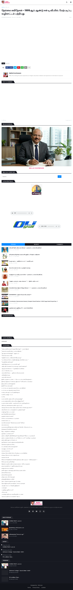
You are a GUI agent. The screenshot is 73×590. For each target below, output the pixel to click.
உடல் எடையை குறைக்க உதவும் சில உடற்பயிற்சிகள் (36, 388)
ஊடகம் (7, 7)
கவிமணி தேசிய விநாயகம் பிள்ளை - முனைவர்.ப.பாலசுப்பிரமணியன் (25, 248)
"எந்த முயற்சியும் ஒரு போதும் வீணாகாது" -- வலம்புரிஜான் (36, 349)
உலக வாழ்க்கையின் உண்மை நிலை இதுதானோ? (36, 401)
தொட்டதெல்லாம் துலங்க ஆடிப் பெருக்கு (36, 481)
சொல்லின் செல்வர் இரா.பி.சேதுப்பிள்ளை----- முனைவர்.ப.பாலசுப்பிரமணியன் (28, 288)
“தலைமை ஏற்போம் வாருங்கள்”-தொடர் (36, 496)
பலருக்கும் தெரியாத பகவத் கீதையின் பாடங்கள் (36, 494)
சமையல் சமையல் (36, 451)
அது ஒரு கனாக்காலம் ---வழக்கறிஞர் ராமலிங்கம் (36, 368)
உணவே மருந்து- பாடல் (36, 395)
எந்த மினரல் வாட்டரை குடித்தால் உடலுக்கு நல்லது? (36, 410)
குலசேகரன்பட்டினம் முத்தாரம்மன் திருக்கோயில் (36, 442)
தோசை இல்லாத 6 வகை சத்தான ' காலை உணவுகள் (36, 483)
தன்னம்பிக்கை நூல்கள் (36, 475)
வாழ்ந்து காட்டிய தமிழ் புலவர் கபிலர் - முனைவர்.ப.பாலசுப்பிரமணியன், (25, 274)
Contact (43, 587)
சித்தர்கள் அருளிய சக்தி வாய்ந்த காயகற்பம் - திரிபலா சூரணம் (36, 464)
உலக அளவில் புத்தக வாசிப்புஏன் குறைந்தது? (36, 399)
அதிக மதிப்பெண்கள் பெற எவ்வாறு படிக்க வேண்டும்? (36, 366)
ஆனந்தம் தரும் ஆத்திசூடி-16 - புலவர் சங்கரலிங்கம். (21, 308)
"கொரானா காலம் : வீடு (36, 355)
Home (29, 587)
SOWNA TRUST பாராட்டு (15, 521)
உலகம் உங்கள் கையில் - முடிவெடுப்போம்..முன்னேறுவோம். (36, 403)
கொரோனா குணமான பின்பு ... (36, 444)
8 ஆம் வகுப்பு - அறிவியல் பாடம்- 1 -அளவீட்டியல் (21, 261)
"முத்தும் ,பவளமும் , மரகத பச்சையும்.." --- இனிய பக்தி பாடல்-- (24, 281)
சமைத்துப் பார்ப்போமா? (36, 449)
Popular (13, 244)
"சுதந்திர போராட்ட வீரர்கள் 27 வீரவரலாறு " (36, 358)
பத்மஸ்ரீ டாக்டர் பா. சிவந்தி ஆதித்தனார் (36, 486)
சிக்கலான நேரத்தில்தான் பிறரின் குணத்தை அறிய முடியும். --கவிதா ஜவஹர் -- (36, 460)
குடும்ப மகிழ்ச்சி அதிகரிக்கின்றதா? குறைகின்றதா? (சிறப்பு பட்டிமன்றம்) (36, 436)
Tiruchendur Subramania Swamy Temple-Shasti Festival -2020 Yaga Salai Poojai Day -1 (33, 301)
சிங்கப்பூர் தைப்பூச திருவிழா (36, 462)
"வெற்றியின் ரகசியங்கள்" (36, 362)
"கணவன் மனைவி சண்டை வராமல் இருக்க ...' (36, 351)
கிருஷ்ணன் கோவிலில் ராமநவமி (36, 429)
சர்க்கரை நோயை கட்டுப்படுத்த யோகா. (36, 455)
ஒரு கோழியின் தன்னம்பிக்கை (36, 414)
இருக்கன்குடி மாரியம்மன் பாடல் (16, 527)
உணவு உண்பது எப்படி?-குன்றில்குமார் (36, 392)
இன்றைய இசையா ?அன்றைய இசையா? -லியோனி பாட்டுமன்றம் (36, 381)
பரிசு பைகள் (36, 492)
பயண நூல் (36, 488)
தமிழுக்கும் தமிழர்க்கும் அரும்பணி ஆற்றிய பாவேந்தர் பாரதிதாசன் (24, 254)
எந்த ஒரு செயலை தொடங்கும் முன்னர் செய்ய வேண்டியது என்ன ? (36, 407)
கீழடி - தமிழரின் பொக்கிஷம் (36, 431)
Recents (36, 244)
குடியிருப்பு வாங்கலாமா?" (36, 434)
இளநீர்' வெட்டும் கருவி (36, 386)
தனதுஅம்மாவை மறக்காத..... (36, 468)
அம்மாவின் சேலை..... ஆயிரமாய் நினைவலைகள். (36, 373)
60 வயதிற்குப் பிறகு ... (8, 557)
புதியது (4, 120)
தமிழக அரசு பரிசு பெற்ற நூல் (36, 477)
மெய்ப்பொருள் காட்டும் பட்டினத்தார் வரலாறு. (19, 268)
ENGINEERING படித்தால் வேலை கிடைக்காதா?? (20, 294)
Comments (60, 244)
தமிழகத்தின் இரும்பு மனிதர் (36, 479)
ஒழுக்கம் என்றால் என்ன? (36, 416)
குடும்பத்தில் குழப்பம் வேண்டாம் (36, 440)
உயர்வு (36, 397)
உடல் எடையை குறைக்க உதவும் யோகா (36, 390)
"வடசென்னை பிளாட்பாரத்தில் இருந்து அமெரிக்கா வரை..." (36, 360)
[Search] (30, 176)
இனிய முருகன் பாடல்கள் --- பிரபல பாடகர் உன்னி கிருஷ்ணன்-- (36, 379)
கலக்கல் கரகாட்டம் (36, 421)
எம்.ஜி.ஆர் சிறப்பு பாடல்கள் (36, 412)
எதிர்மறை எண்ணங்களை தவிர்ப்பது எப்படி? (36, 405)
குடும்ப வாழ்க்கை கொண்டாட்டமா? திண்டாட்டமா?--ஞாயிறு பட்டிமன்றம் (36, 438)
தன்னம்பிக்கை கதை (36, 473)
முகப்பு (3, 7)
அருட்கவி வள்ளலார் (36, 377)
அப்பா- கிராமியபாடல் (36, 371)
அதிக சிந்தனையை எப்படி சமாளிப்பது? (36, 364)
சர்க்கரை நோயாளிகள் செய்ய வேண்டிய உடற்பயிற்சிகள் (36, 453)
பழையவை (68, 120)
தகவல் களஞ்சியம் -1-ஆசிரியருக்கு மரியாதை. (36, 466)
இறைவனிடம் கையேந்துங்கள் (36, 384)
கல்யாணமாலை (36, 425)
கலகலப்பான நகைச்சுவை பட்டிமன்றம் (36, 418)
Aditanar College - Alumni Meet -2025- (13, 552)
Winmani (40, 585)
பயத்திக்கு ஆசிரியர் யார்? (36, 490)
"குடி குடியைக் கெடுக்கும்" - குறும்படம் (36, 353)
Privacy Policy (36, 587)
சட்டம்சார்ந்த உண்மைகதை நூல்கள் (36, 447)
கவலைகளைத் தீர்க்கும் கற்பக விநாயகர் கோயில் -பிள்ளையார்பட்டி (36, 427)
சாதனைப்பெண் (36, 457)
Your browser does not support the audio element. (22, 213)
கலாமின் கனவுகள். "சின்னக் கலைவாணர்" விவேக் (36, 423)
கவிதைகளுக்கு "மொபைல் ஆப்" (16, 534)
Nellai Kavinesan (15, 73)
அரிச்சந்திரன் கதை (36, 375)
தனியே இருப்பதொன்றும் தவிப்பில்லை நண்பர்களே (36, 470)
